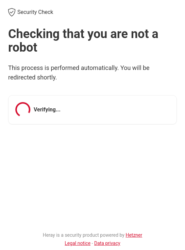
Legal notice (77, 243)
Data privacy (107, 243)
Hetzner (133, 235)
